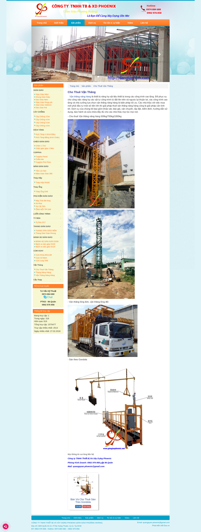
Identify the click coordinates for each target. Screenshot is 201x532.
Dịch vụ (92, 23)
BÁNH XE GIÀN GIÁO (43, 237)
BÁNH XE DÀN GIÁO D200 (47, 241)
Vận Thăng (38, 265)
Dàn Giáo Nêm (42, 100)
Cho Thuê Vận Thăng (44, 270)
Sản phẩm (76, 23)
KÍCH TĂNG (39, 130)
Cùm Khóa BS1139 (44, 255)
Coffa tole (40, 159)
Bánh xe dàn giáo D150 (45, 244)
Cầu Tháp (38, 280)
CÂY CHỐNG (39, 112)
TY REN (37, 218)
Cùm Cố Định (41, 258)
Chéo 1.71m (41, 146)
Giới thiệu (59, 23)
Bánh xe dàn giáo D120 (45, 247)
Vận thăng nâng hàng (79, 96)
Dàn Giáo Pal (41, 108)
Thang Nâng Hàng (43, 272)
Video (130, 23)
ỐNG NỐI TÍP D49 (43, 209)
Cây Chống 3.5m (43, 116)
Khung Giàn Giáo (43, 97)
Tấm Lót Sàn (41, 171)
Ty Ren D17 (41, 222)
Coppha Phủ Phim (43, 162)
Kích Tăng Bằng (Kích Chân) (47, 137)
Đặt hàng (86, 506)
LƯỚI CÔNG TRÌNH (42, 214)
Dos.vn (167, 525)
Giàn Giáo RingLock (44, 102)
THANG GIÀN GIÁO (42, 226)
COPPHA (37, 152)
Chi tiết (78, 506)
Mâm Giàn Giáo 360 (44, 174)
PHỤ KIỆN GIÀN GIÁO (43, 196)
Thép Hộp (38, 178)
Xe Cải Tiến (40, 206)
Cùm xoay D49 (42, 261)
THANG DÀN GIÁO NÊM (46, 231)
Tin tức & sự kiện (111, 23)
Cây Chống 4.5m (43, 126)
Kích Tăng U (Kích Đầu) (45, 134)
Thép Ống (38, 187)
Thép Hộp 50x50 (43, 182)
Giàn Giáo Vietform (44, 105)
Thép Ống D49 (42, 192)
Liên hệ (144, 23)
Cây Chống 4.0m (43, 120)
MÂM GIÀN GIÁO (41, 166)
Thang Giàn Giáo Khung (46, 233)
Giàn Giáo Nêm (42, 94)
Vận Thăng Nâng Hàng (45, 275)
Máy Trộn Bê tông (43, 201)
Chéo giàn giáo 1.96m (45, 148)
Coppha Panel (41, 157)
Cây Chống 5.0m (43, 123)
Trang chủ (42, 23)
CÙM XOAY (38, 251)
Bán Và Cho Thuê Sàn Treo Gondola (83, 501)
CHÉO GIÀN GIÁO (41, 142)
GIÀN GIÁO (38, 90)
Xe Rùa (39, 203)
